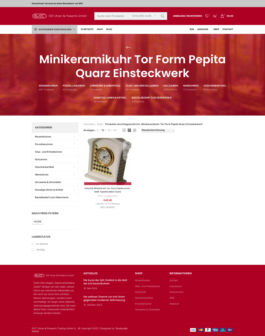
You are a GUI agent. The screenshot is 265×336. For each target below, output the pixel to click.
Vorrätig (40, 249)
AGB (172, 297)
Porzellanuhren (143, 303)
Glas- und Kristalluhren (147, 286)
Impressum (176, 286)
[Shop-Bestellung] (158, 131)
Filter (37, 221)
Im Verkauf (41, 243)
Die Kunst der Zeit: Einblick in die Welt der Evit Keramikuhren (105, 281)
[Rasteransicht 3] (129, 130)
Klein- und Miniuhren (107, 196)
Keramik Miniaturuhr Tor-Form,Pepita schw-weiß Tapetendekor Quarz (107, 190)
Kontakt (174, 280)
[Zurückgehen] (128, 47)
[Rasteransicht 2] (124, 130)
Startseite (88, 124)
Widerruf (174, 303)
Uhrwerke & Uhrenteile (147, 309)
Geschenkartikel (144, 297)
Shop (100, 124)
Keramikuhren (142, 280)
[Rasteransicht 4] (134, 130)
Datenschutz (177, 291)
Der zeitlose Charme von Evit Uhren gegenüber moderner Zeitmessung (104, 298)
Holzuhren (140, 291)
